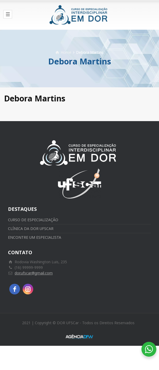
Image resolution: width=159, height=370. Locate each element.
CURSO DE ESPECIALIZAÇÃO (33, 219)
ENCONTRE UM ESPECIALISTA (34, 237)
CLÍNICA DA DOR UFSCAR (30, 228)
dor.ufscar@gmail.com (34, 273)
